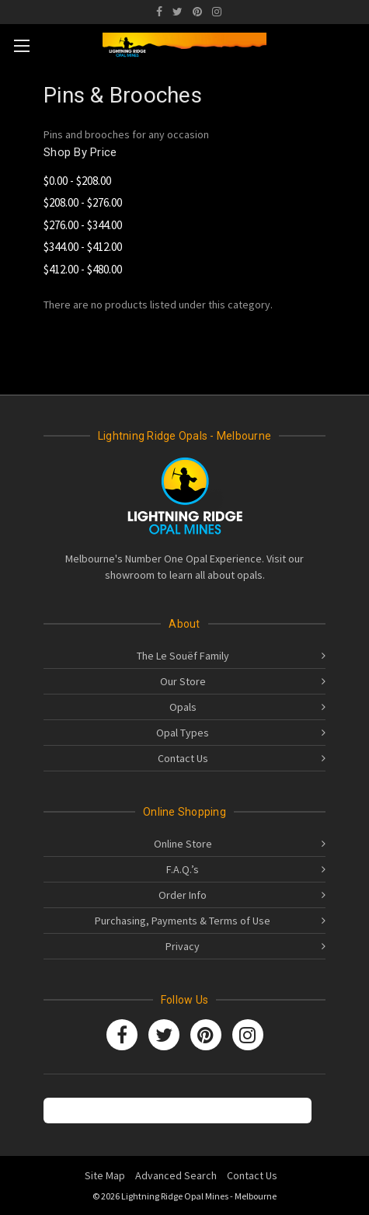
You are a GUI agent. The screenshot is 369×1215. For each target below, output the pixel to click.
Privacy (182, 946)
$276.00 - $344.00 (83, 225)
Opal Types (182, 733)
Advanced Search (176, 1175)
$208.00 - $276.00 (83, 202)
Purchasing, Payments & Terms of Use (182, 921)
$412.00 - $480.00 (83, 269)
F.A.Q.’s (182, 869)
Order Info (182, 895)
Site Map (105, 1175)
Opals (183, 707)
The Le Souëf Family (183, 656)
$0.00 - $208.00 (77, 180)
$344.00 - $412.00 (83, 246)
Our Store (183, 681)
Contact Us (183, 758)
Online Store (183, 844)
